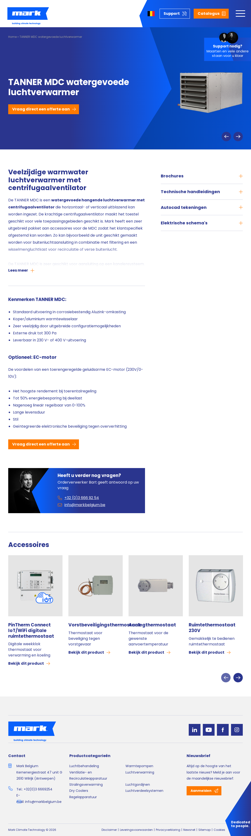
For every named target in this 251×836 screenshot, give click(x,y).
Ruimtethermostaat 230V (212, 627)
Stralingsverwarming (86, 784)
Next (238, 136)
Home (12, 37)
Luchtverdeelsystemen (144, 790)
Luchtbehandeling (84, 766)
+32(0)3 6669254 (38, 789)
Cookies (219, 830)
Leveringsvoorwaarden (136, 830)
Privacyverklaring (168, 830)
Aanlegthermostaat (152, 625)
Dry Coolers (78, 790)
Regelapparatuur (83, 797)
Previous (226, 136)
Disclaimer (109, 830)
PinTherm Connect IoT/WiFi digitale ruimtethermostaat (31, 630)
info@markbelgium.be (43, 801)
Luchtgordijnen (138, 784)
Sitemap (204, 830)
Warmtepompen (139, 766)
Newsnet (189, 830)
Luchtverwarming (140, 772)
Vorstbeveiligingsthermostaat (95, 625)
